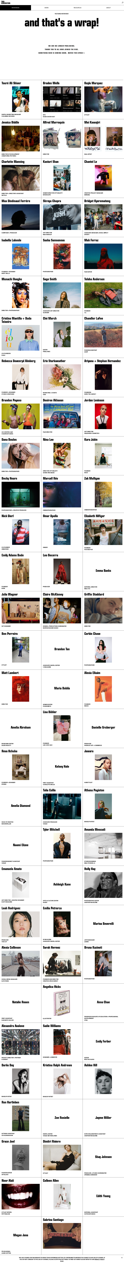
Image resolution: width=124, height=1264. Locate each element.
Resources (77, 7)
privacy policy (100, 1259)
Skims (47, 7)
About (108, 7)
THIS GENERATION (5, 2)
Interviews (15, 7)
